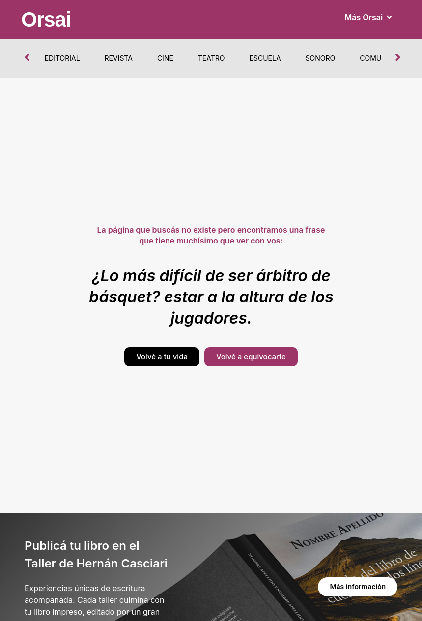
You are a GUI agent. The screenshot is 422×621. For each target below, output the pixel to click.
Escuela (265, 58)
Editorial (62, 58)
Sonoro (321, 58)
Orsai (46, 19)
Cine (165, 58)
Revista (119, 58)
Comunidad (381, 58)
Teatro (211, 58)
